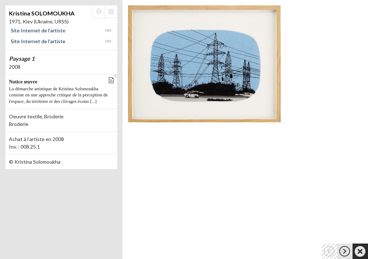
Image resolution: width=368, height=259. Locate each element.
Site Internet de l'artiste (38, 30)
